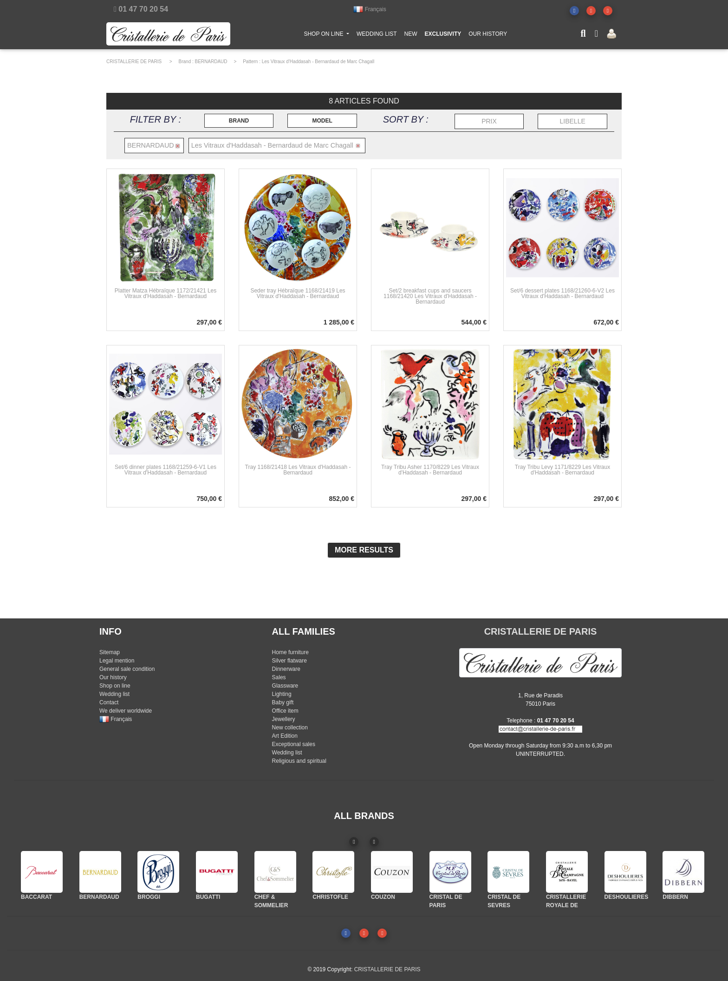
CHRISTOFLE (330, 897)
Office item (285, 711)
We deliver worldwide (125, 711)
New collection (290, 727)
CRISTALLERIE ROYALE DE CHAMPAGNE (566, 905)
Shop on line (114, 685)
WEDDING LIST (377, 35)
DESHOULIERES (626, 897)
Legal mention (116, 660)
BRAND (239, 120)
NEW (410, 35)
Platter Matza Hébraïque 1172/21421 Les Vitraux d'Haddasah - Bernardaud (165, 293)
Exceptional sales (293, 744)
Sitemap (109, 652)
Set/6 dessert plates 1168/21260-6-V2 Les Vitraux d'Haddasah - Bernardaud (562, 293)
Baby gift (283, 702)
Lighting (282, 694)
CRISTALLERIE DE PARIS (134, 61)
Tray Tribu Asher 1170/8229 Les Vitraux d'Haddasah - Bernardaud (430, 470)
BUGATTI (208, 897)
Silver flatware (289, 660)
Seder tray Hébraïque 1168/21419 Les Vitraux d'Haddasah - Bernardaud (297, 293)
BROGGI (148, 897)
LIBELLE (572, 121)
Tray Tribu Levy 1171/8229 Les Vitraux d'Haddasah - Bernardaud (562, 470)
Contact (108, 702)
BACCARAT (36, 897)
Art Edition (285, 736)
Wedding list (114, 694)
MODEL (322, 120)
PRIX (489, 121)
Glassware (285, 685)
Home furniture (290, 652)
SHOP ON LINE (328, 35)
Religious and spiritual (299, 761)
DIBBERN (675, 897)
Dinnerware (286, 669)
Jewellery (283, 719)
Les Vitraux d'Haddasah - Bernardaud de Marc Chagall (318, 61)
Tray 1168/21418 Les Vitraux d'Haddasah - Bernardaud (298, 470)
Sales (279, 677)
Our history (113, 677)
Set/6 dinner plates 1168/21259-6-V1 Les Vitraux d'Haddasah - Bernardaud (165, 470)
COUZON (383, 897)
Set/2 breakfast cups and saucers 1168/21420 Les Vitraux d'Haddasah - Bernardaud (430, 296)
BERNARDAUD (211, 61)
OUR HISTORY (487, 35)
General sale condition (127, 669)
